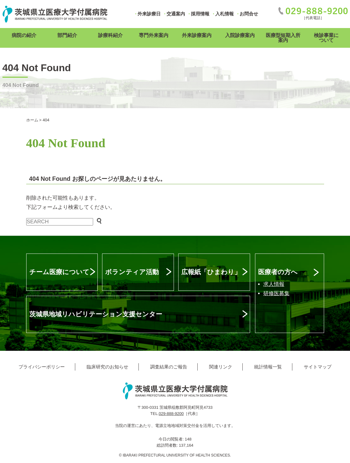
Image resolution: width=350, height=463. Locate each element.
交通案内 (176, 13)
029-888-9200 (171, 413)
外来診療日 (149, 13)
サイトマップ (317, 366)
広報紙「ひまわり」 (211, 271)
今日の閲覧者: (172, 439)
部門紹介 (67, 35)
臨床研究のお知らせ (107, 366)
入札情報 (224, 13)
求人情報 (273, 284)
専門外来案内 (153, 35)
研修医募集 (276, 293)
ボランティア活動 (132, 271)
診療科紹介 (110, 35)
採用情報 (200, 13)
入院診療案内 (240, 35)
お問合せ (249, 13)
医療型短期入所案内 (283, 38)
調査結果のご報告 (168, 366)
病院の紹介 (24, 35)
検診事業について (326, 38)
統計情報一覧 (268, 366)
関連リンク (220, 366)
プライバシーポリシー (42, 366)
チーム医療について (59, 271)
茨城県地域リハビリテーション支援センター (95, 314)
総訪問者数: (168, 445)
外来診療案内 (197, 35)
